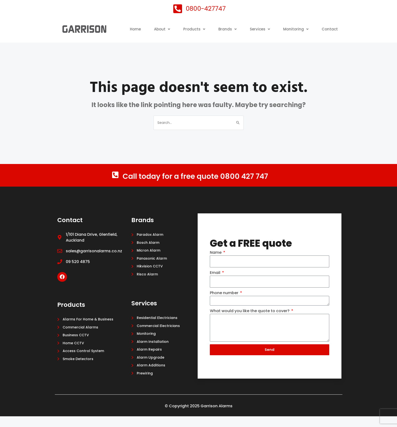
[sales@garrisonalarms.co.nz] (59, 259)
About (182, 27)
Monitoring (320, 27)
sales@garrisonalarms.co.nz (94, 259)
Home (155, 27)
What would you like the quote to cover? (250, 320)
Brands (249, 27)
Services (283, 27)
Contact (329, 38)
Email (215, 281)
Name (216, 260)
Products (215, 27)
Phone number (224, 302)
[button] (182, 27)
